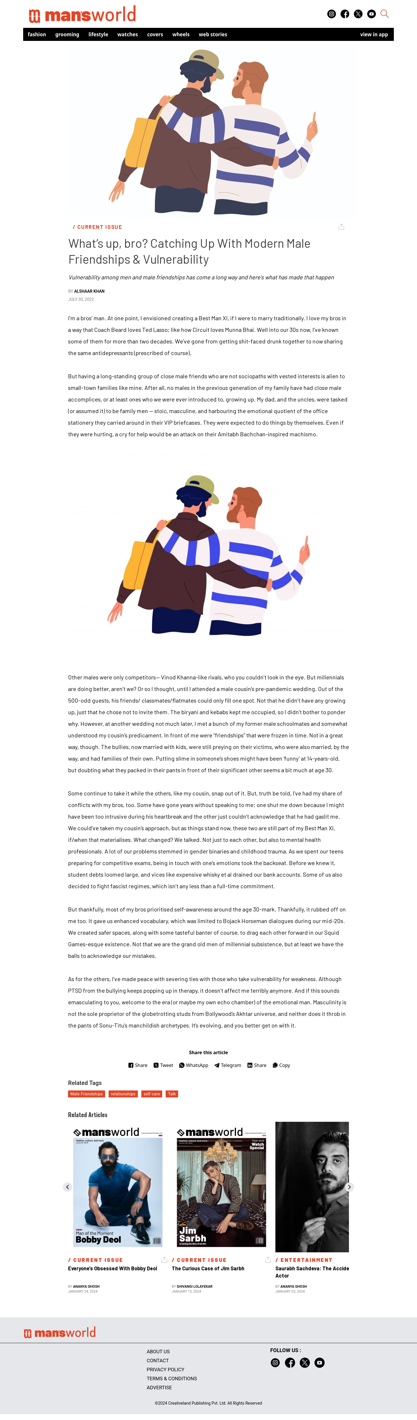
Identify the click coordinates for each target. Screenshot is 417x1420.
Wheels (181, 34)
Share (137, 1065)
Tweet (163, 1065)
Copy (281, 1065)
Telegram (227, 1065)
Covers (155, 34)
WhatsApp (193, 1065)
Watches (128, 34)
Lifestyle (98, 34)
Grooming (67, 34)
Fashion (37, 34)
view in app (374, 34)
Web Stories (213, 34)
